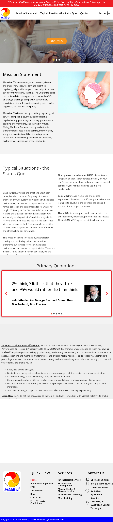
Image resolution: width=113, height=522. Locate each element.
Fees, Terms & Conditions (37, 502)
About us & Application (42, 483)
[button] (109, 13)
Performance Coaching (70, 494)
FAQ (32, 486)
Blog (32, 494)
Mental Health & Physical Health (66, 490)
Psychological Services (69, 479)
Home (33, 479)
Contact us (36, 497)
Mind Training (65, 498)
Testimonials (37, 490)
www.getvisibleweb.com (52, 519)
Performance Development (65, 484)
